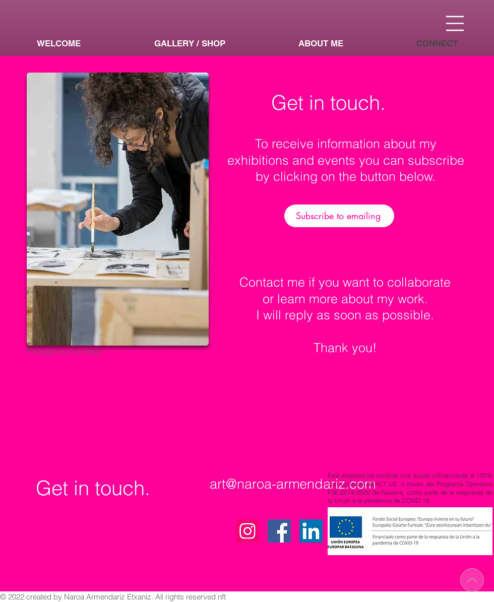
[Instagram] (247, 531)
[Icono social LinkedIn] (311, 531)
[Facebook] (279, 531)
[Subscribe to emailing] (339, 216)
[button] (455, 23)
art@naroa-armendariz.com (293, 484)
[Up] (472, 580)
